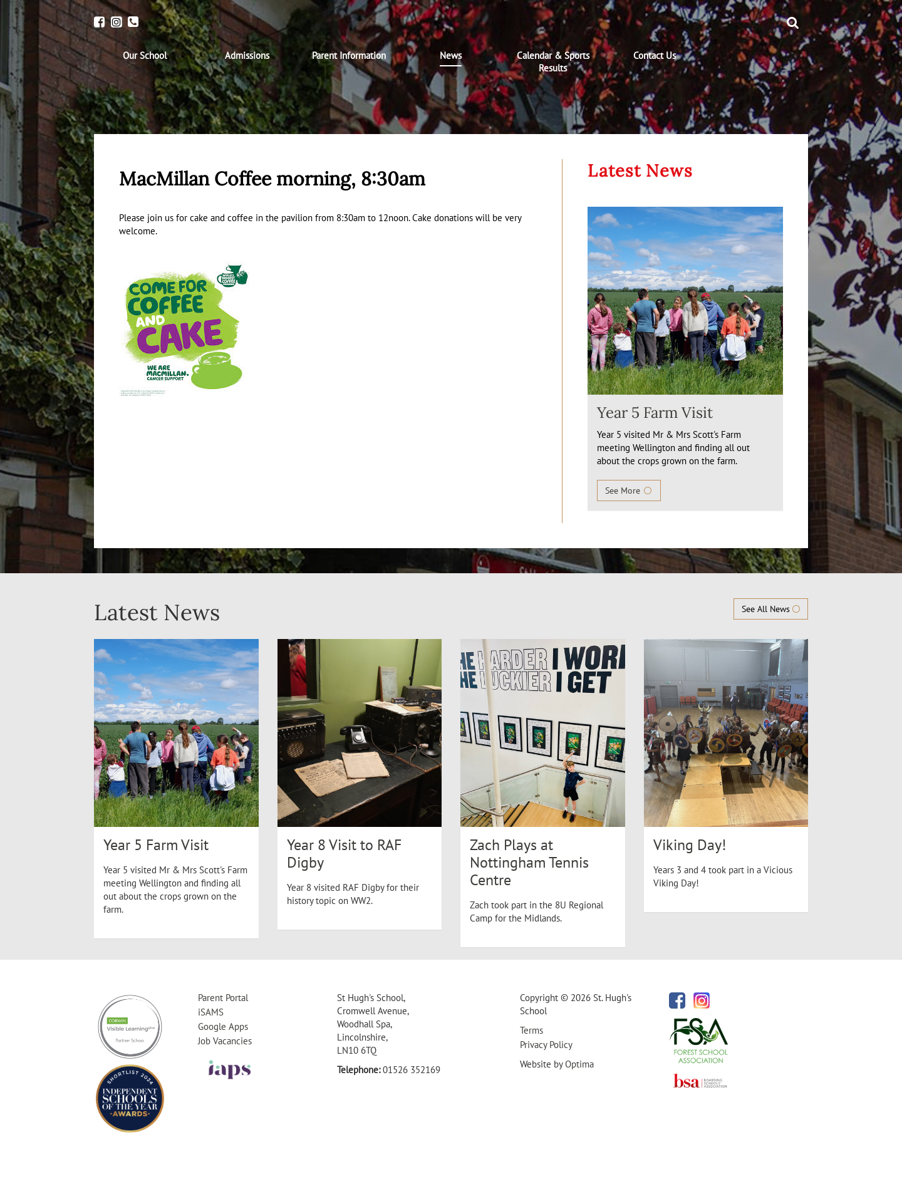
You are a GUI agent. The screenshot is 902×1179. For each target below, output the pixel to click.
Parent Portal (223, 998)
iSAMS (211, 1012)
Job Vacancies (225, 1041)
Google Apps (223, 1026)
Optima (579, 1064)
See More (629, 490)
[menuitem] (145, 55)
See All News (771, 609)
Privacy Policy (546, 1045)
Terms (531, 1030)
